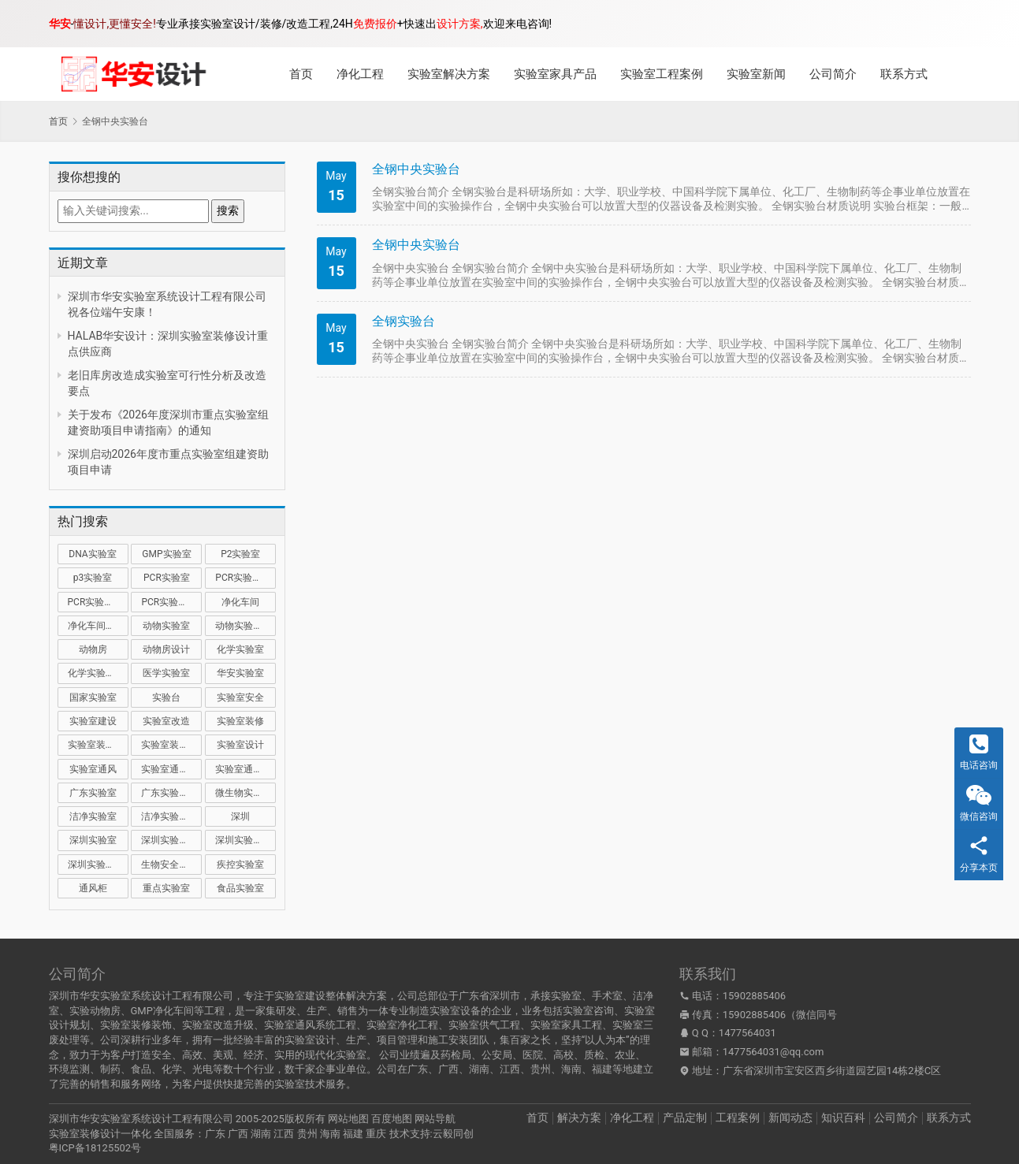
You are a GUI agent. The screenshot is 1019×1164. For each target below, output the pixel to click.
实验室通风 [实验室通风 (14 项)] (93, 769)
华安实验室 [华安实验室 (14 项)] (240, 673)
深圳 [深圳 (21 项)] (240, 816)
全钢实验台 (403, 321)
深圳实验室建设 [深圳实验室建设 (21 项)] (171, 840)
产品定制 (685, 1117)
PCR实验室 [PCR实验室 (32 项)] (166, 577)
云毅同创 (453, 1134)
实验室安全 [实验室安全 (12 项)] (240, 697)
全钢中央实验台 (416, 169)
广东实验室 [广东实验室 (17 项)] (93, 792)
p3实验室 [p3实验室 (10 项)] (92, 577)
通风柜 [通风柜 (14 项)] (93, 888)
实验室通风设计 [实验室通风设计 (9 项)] (245, 769)
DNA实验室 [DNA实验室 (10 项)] (92, 554)
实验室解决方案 (448, 74)
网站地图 (348, 1119)
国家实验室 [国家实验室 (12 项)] (93, 697)
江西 (283, 1134)
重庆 (376, 1134)
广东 (215, 1134)
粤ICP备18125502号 (95, 1148)
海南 (330, 1134)
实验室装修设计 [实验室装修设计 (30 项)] (171, 744)
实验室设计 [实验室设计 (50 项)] (240, 744)
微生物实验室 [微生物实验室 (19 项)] (243, 792)
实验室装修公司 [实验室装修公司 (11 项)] (98, 744)
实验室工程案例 (661, 74)
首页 (301, 74)
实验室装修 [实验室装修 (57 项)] (240, 721)
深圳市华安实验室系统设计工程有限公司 (141, 1119)
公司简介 (833, 74)
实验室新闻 (756, 74)
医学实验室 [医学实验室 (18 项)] (166, 673)
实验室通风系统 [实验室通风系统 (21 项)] (171, 769)
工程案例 (738, 1117)
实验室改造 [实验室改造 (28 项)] (166, 721)
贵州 (307, 1134)
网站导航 (435, 1119)
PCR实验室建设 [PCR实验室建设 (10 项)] (245, 577)
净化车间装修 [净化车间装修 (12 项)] (96, 625)
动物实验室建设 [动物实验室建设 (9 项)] (245, 625)
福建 (353, 1134)
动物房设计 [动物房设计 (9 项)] (166, 649)
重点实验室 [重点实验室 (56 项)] (166, 888)
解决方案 (579, 1117)
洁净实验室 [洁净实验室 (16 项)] (93, 816)
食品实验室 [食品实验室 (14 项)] (240, 888)
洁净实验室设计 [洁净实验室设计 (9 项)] (171, 816)
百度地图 (391, 1119)
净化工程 (360, 74)
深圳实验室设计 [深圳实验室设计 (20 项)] (98, 864)
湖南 (261, 1134)
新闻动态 (790, 1117)
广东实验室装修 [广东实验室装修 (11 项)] (171, 792)
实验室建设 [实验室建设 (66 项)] (93, 721)
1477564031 (747, 1033)
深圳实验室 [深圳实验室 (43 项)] (93, 840)
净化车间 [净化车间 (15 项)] (240, 602)
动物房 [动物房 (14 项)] (93, 649)
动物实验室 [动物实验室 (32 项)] (166, 625)
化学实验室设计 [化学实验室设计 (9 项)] (98, 673)
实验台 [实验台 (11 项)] (166, 697)
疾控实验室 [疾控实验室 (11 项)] (240, 864)
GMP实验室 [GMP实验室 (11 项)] (166, 554)
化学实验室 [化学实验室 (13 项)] (240, 649)
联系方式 (904, 74)
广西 (238, 1134)
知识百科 (843, 1117)
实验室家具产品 (555, 74)
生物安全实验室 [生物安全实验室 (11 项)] (171, 864)
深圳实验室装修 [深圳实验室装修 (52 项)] (245, 840)
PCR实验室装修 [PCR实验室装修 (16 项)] (98, 602)
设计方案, (460, 23)
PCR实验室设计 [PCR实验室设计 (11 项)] (171, 602)
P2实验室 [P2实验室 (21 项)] (240, 554)
